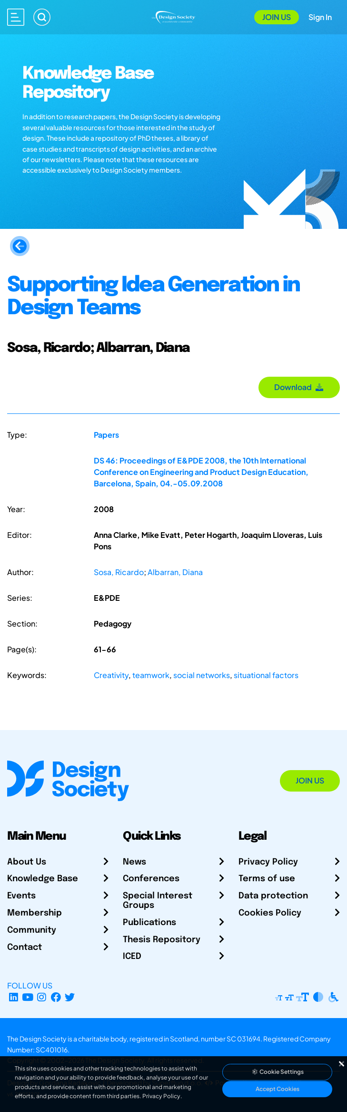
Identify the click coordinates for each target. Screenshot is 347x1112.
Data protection (273, 896)
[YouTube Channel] (27, 997)
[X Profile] (70, 997)
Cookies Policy (269, 913)
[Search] (41, 17)
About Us (26, 862)
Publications (149, 922)
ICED (132, 956)
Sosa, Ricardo (119, 572)
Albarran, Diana (175, 572)
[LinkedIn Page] (13, 997)
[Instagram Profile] (41, 997)
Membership (34, 913)
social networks (201, 675)
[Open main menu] (15, 17)
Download (299, 387)
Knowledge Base (42, 879)
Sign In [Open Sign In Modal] (320, 17)
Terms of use (266, 879)
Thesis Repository (161, 940)
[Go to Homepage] (173, 16)
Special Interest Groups (157, 901)
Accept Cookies (277, 1088)
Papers (106, 435)
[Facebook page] (56, 997)
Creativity (111, 675)
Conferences (151, 879)
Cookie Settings (277, 1071)
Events (21, 896)
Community (31, 930)
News (134, 862)
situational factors (266, 675)
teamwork (150, 675)
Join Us (276, 17)
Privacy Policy (268, 862)
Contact (24, 947)
